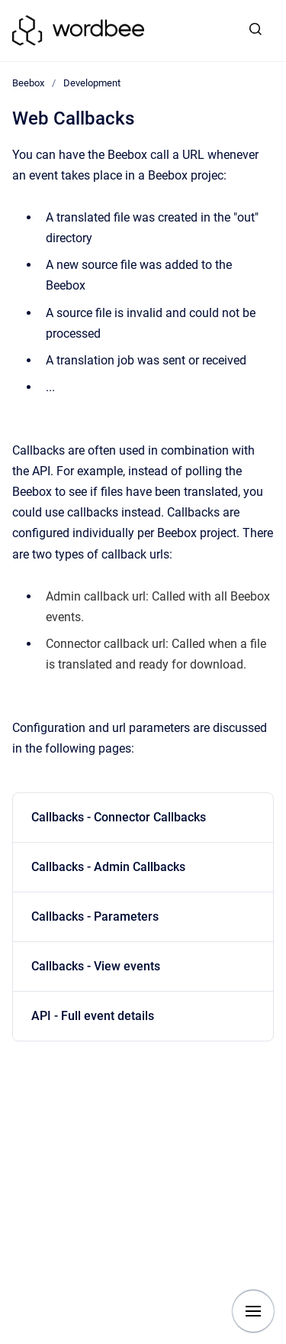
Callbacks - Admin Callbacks (108, 867)
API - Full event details (92, 1016)
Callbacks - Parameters (95, 916)
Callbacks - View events (95, 966)
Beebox (28, 83)
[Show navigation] (253, 1311)
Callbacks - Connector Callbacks (118, 817)
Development (92, 83)
